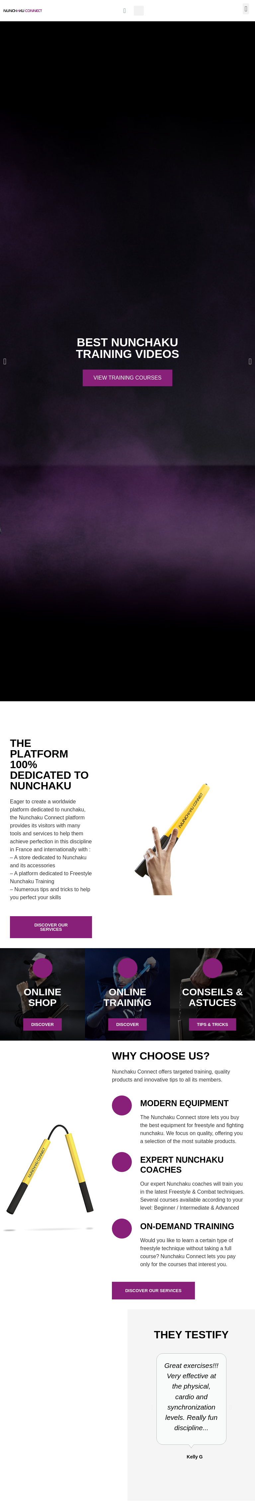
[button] (139, 11)
